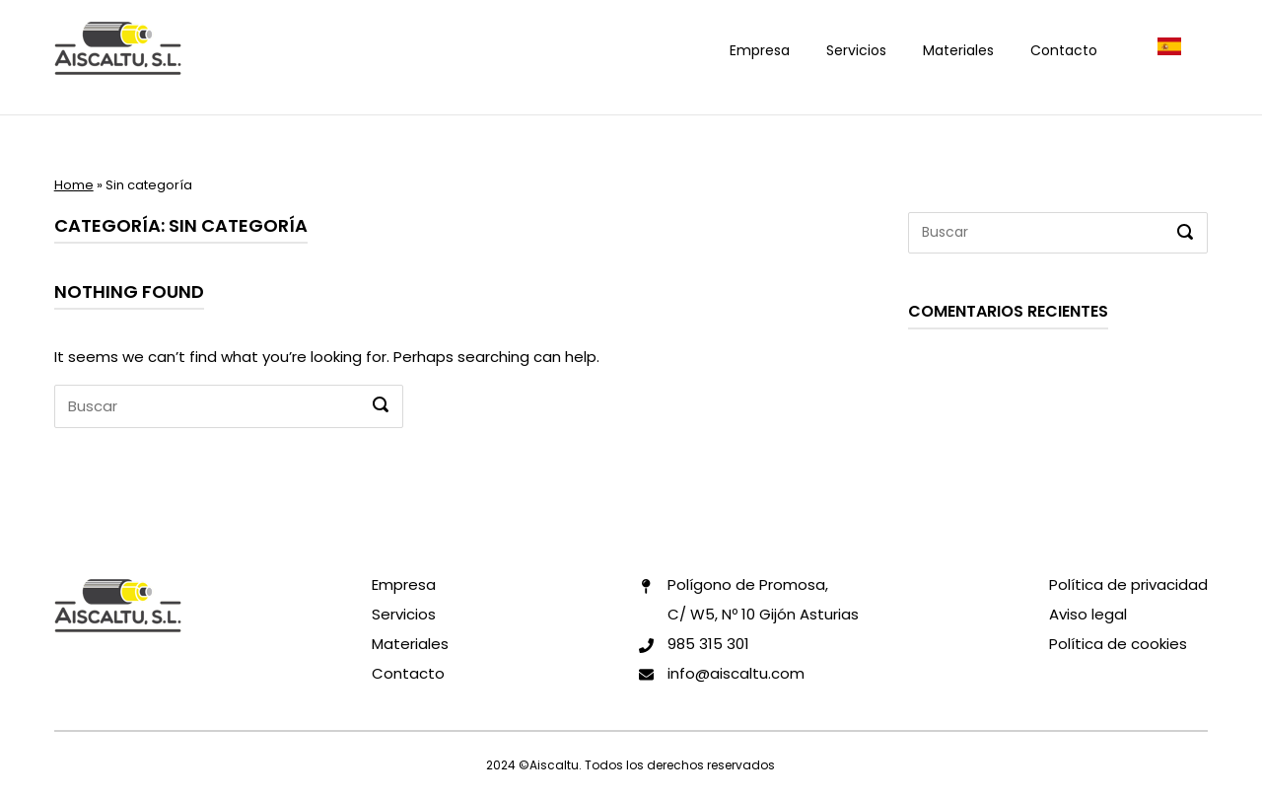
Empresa (760, 50)
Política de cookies (1118, 643)
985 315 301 (708, 643)
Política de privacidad (1128, 584)
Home (74, 185)
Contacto (1063, 50)
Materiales (958, 50)
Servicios (856, 50)
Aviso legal (1088, 614)
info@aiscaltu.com (736, 673)
